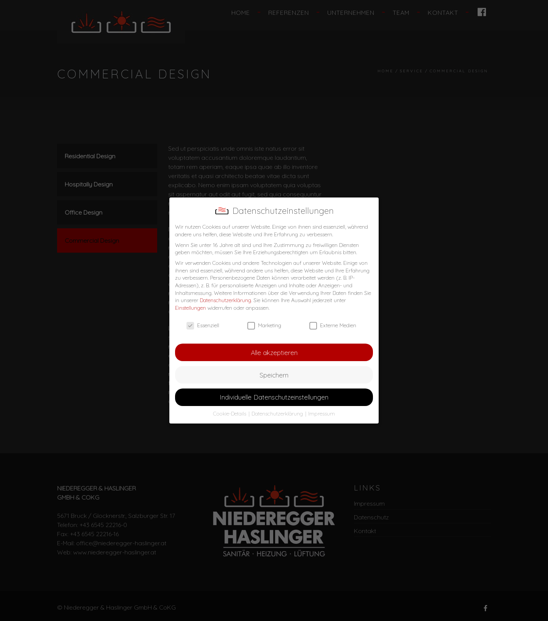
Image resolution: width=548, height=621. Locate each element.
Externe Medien (332, 325)
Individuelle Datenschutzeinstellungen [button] (274, 397)
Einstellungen (190, 307)
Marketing (264, 325)
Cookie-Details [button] (230, 413)
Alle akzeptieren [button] (274, 352)
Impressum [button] (321, 413)
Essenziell (202, 325)
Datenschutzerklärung (225, 300)
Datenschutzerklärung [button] (278, 413)
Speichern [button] (274, 375)
